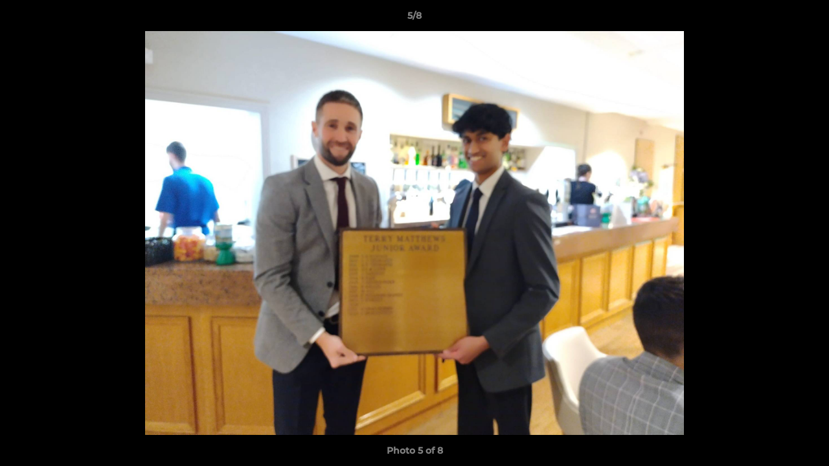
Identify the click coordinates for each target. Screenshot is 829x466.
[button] (805, 19)
